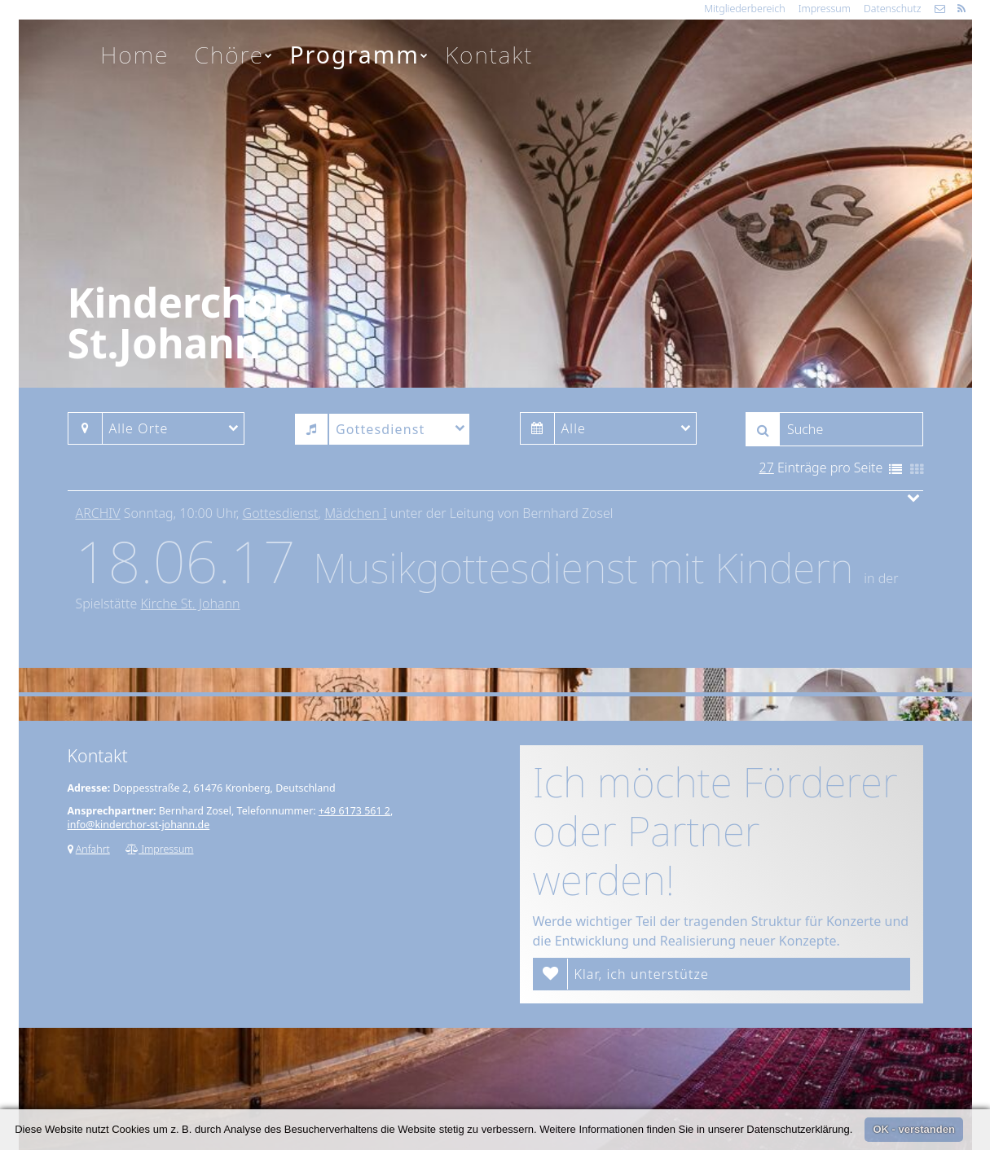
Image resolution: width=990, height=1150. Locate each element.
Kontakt (489, 54)
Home (134, 54)
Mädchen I (355, 513)
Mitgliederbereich (744, 8)
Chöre (235, 54)
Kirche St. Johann (190, 603)
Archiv (98, 513)
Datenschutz (893, 8)
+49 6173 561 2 (354, 811)
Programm (359, 54)
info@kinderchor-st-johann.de (139, 825)
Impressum (825, 8)
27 (766, 467)
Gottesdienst (281, 513)
